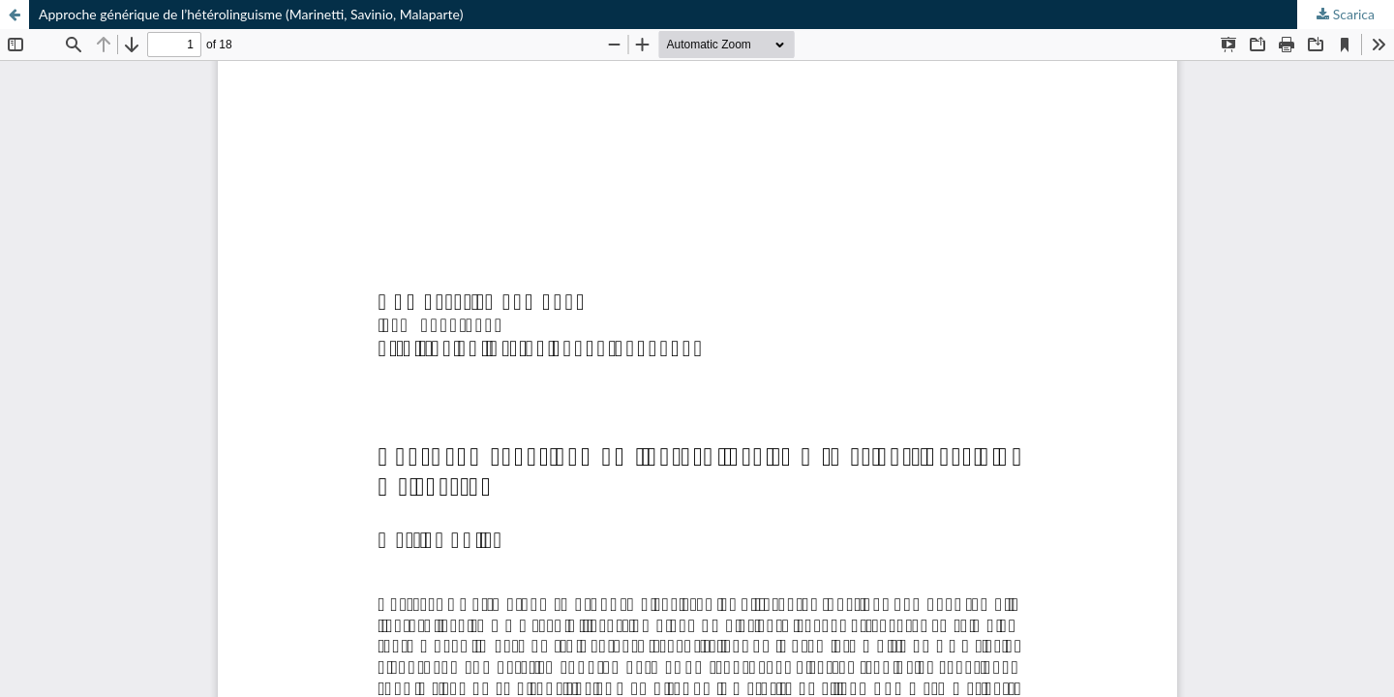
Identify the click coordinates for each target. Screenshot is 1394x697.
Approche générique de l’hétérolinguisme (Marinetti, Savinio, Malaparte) (251, 14)
